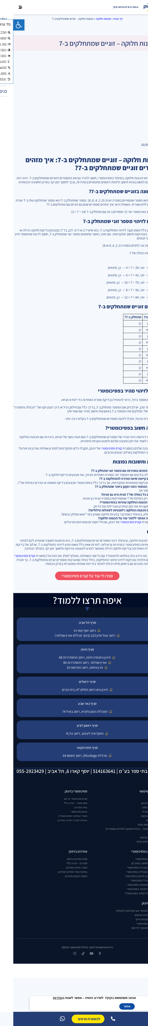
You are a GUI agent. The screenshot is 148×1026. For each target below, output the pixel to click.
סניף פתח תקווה (74, 747)
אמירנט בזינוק (65, 851)
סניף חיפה (74, 649)
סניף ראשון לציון (74, 725)
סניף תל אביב (74, 622)
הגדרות (44, 998)
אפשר (113, 1006)
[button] (5, 25)
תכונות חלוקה (90, 19)
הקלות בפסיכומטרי (130, 851)
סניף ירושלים (74, 681)
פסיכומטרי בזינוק (62, 791)
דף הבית (104, 19)
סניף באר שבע (74, 703)
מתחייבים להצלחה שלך (112, 7)
